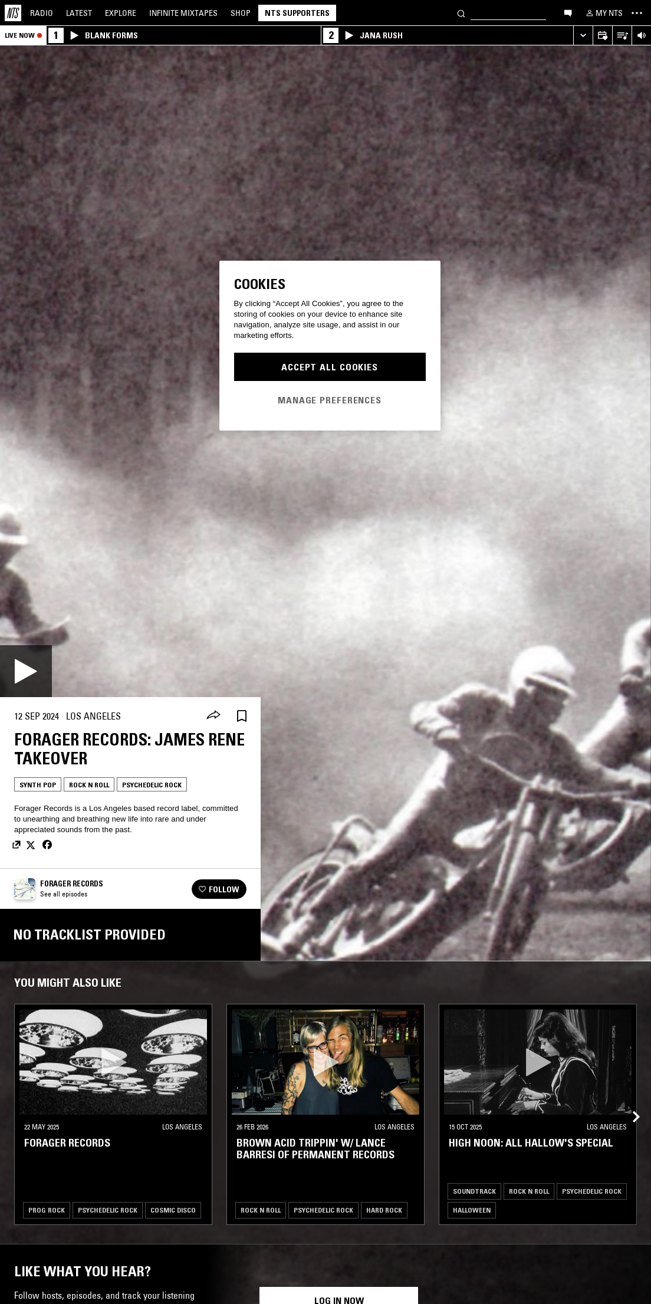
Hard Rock (384, 1210)
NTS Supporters (297, 13)
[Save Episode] (242, 716)
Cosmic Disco (173, 1210)
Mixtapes (183, 13)
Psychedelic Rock (152, 784)
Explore (120, 13)
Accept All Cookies (329, 367)
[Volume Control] (641, 35)
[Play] (26, 671)
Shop (241, 13)
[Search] (461, 12)
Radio (41, 13)
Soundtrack (474, 1191)
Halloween (472, 1210)
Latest (79, 13)
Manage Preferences (330, 400)
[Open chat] (567, 12)
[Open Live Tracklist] (622, 35)
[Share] (213, 716)
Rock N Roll (89, 784)
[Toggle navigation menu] (636, 13)
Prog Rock (46, 1210)
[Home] (13, 13)
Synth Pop (37, 784)
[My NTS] (603, 13)
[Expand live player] (583, 35)
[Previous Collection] (628, 1102)
